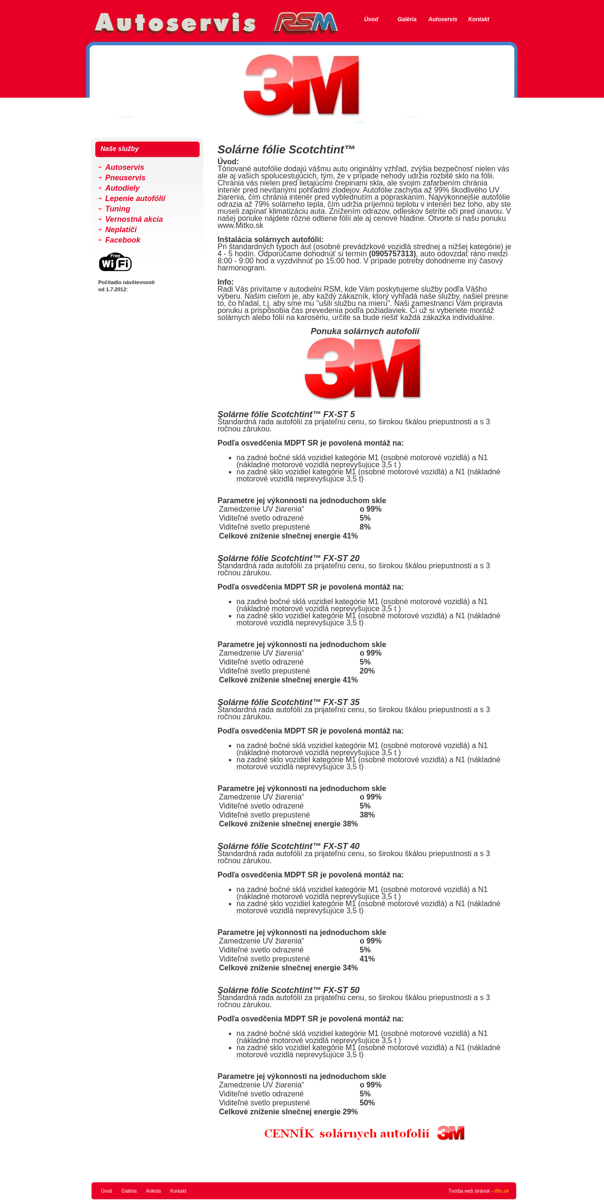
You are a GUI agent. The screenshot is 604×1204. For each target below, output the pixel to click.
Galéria (407, 19)
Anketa (153, 1191)
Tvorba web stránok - (478, 1191)
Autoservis (442, 19)
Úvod (371, 19)
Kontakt (478, 19)
